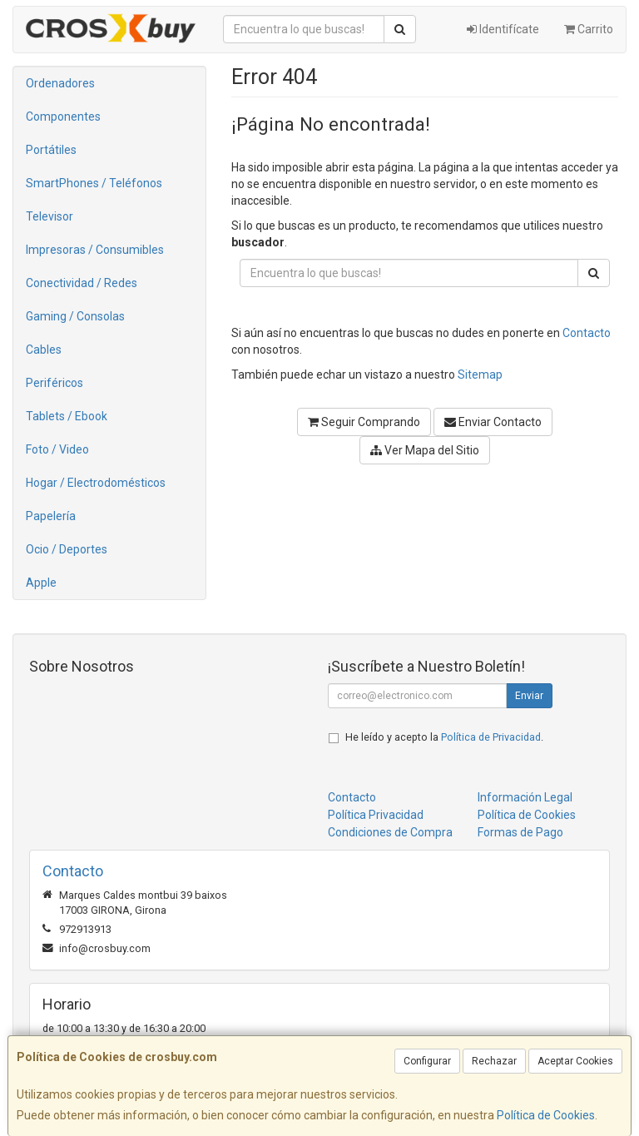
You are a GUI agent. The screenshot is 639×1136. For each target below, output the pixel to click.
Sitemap (480, 374)
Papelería (51, 516)
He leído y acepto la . (444, 737)
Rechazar (494, 1061)
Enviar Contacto (493, 422)
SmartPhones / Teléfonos (94, 183)
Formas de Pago (520, 832)
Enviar (529, 696)
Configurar (427, 1061)
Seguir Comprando (364, 422)
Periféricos (54, 382)
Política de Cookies (546, 1115)
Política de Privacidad (491, 737)
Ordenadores (60, 83)
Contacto (586, 333)
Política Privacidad (376, 814)
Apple (41, 582)
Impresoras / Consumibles (95, 249)
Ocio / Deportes (66, 549)
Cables (44, 349)
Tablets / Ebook (66, 416)
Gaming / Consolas (75, 316)
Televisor (49, 216)
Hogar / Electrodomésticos (96, 482)
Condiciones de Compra (390, 832)
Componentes (63, 116)
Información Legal (525, 797)
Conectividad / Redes (81, 283)
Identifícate (503, 29)
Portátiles (51, 149)
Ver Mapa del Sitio (424, 450)
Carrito (588, 29)
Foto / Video (57, 449)
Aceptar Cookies (575, 1061)
